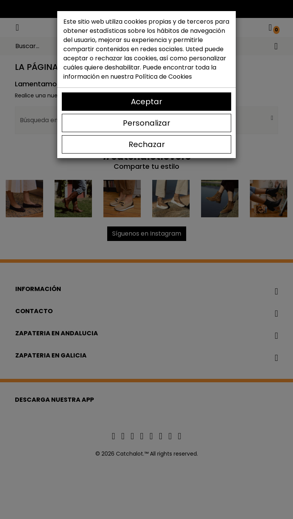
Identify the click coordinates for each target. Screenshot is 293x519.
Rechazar (147, 144)
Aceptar (146, 101)
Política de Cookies (163, 76)
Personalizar (146, 123)
